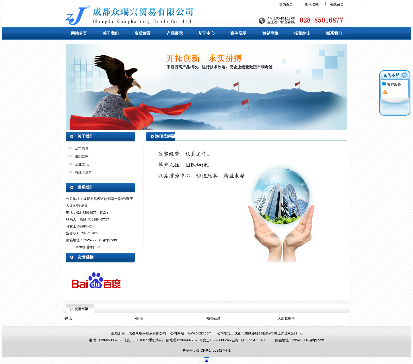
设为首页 (286, 4)
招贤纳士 (302, 33)
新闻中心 (206, 33)
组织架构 (82, 156)
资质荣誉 (143, 33)
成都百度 (214, 318)
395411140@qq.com (308, 340)
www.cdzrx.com (199, 333)
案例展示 (238, 33)
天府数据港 (286, 318)
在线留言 (337, 4)
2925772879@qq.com (100, 240)
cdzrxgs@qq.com (88, 247)
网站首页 (79, 33)
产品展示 (175, 33)
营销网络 (270, 33)
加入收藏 (312, 4)
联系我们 (334, 33)
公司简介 (82, 148)
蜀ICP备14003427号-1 (213, 351)
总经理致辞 (83, 172)
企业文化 (82, 164)
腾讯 (68, 318)
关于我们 (111, 33)
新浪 (139, 318)
